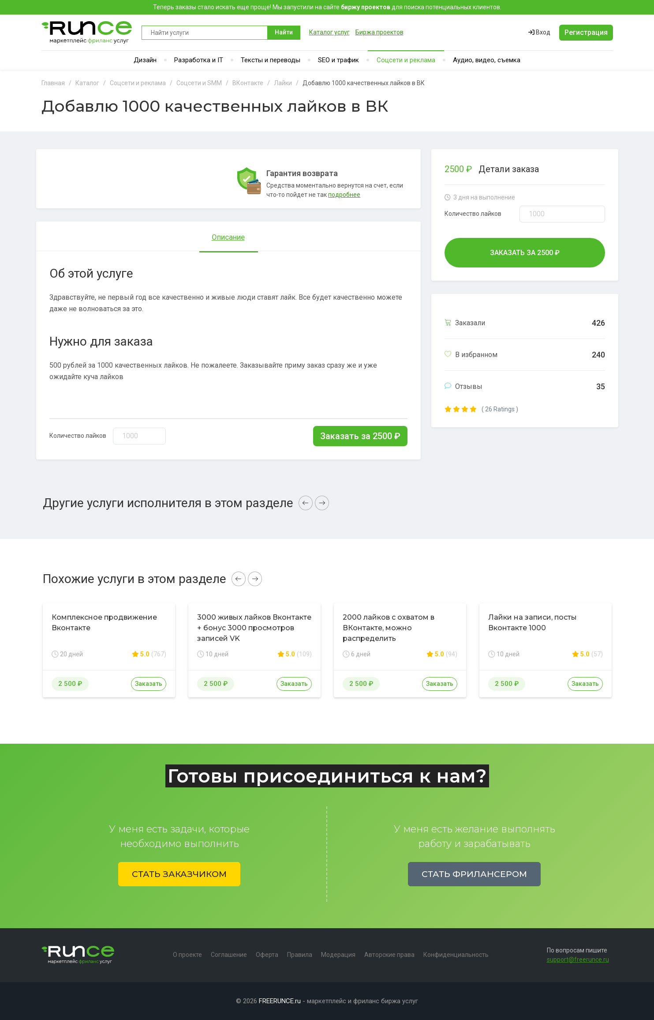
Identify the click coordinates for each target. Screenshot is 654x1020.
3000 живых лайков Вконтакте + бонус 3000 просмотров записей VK (254, 628)
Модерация (338, 954)
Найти (284, 32)
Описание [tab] (228, 237)
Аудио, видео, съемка (486, 60)
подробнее (344, 194)
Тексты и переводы (270, 60)
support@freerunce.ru (578, 959)
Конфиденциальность (456, 954)
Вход (539, 32)
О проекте (187, 954)
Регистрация (586, 32)
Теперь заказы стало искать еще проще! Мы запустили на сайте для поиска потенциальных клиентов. (327, 7)
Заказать (148, 683)
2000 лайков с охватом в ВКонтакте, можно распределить (388, 628)
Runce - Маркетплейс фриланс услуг (87, 32)
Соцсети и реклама (406, 60)
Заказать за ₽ (360, 436)
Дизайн (145, 60)
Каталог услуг (329, 32)
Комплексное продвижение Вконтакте (104, 622)
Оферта (267, 954)
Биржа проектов (379, 32)
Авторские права (389, 954)
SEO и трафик (338, 60)
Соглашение (229, 954)
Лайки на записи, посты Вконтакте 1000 (532, 622)
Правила (299, 954)
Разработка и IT (198, 60)
